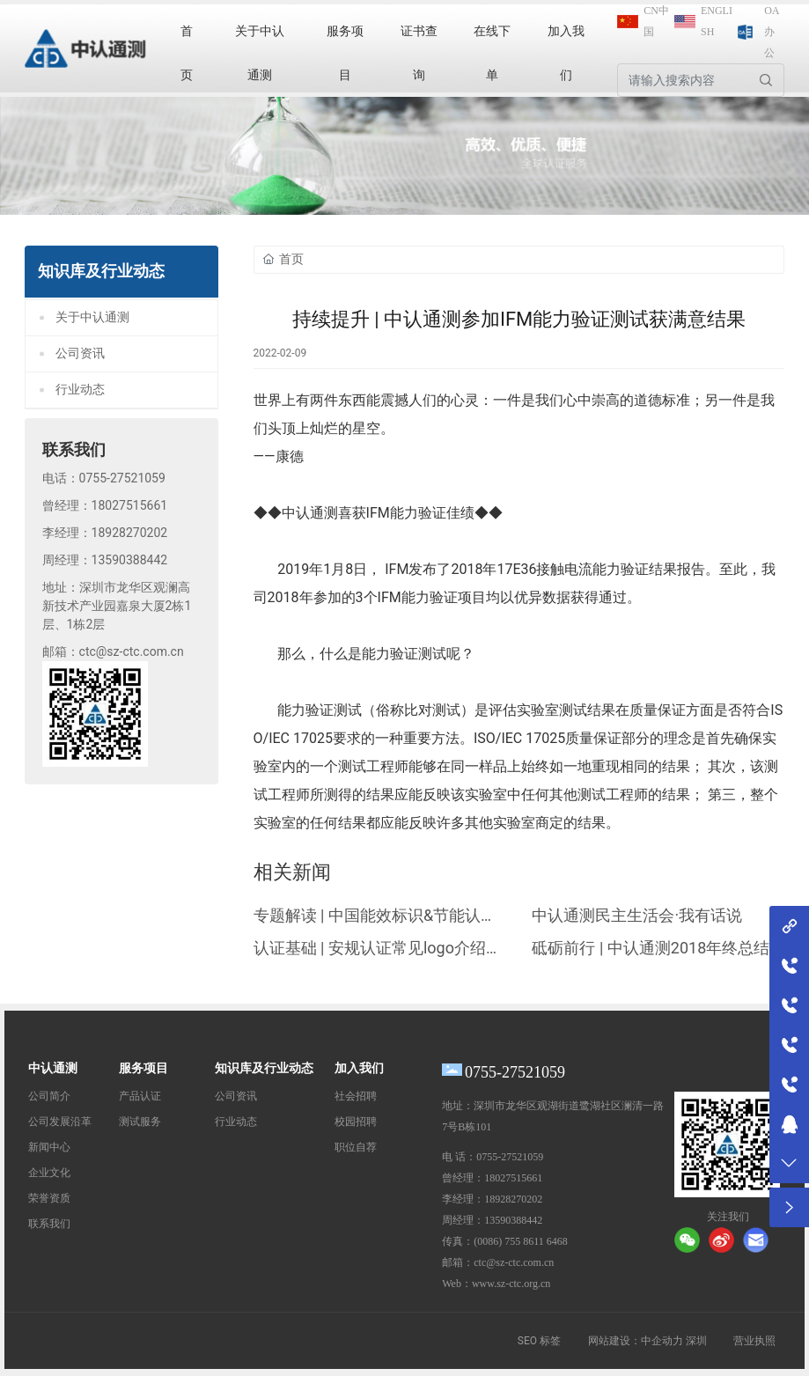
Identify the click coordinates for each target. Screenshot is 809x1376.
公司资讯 (80, 353)
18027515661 (130, 505)
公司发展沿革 (60, 1121)
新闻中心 (49, 1147)
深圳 (696, 1341)
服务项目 (143, 1068)
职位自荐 (356, 1147)
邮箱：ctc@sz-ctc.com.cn (498, 1262)
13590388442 (130, 560)
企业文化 (49, 1172)
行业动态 (80, 389)
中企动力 (662, 1341)
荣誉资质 (49, 1198)
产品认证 (140, 1096)
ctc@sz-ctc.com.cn (131, 651)
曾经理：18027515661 (492, 1178)
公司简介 (49, 1096)
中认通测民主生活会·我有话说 (637, 915)
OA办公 (771, 31)
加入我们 (359, 1068)
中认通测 (52, 1068)
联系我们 (49, 1224)
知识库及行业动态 (264, 1068)
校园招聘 (356, 1121)
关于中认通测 (92, 317)
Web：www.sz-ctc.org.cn (496, 1283)
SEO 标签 (539, 1341)
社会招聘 (356, 1096)
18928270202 (130, 533)
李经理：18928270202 (492, 1199)
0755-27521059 (122, 478)
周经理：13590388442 (492, 1220)
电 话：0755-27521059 (492, 1157)
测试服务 (140, 1121)
